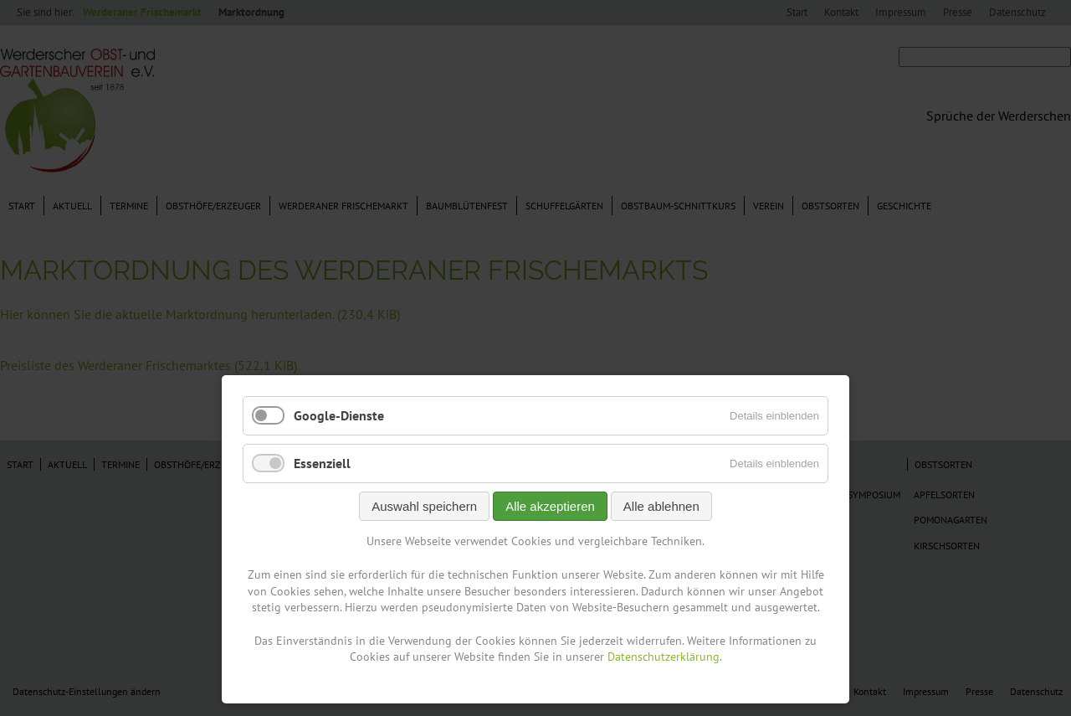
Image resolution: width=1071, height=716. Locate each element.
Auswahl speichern (424, 506)
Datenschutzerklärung (663, 656)
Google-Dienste (339, 415)
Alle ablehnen (661, 506)
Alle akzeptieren (550, 506)
